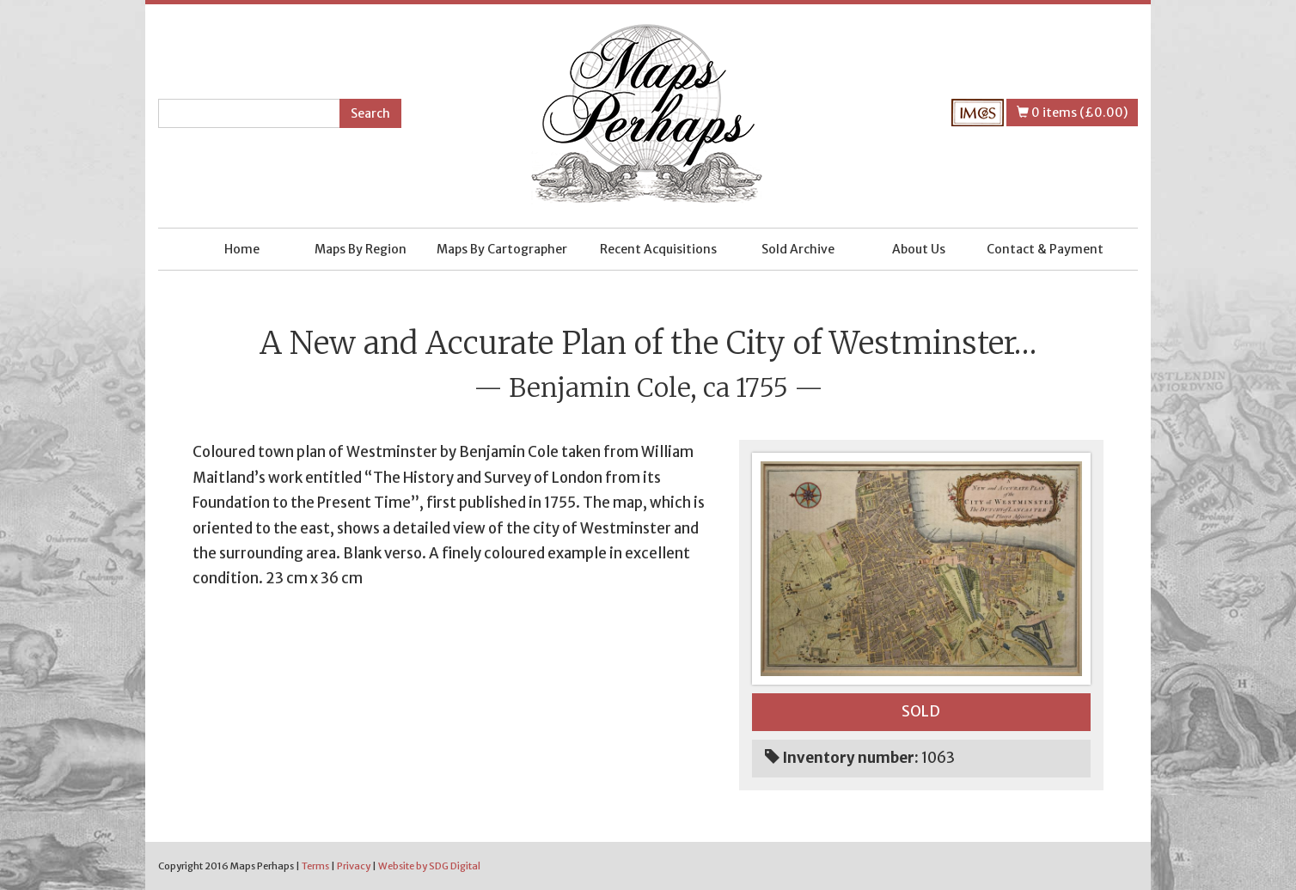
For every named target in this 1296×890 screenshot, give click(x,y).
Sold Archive (797, 249)
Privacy (353, 866)
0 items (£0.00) (1072, 112)
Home (242, 249)
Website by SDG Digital (429, 866)
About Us (918, 249)
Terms (315, 866)
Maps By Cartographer (502, 249)
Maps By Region (361, 249)
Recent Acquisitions (658, 249)
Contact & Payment (1045, 249)
